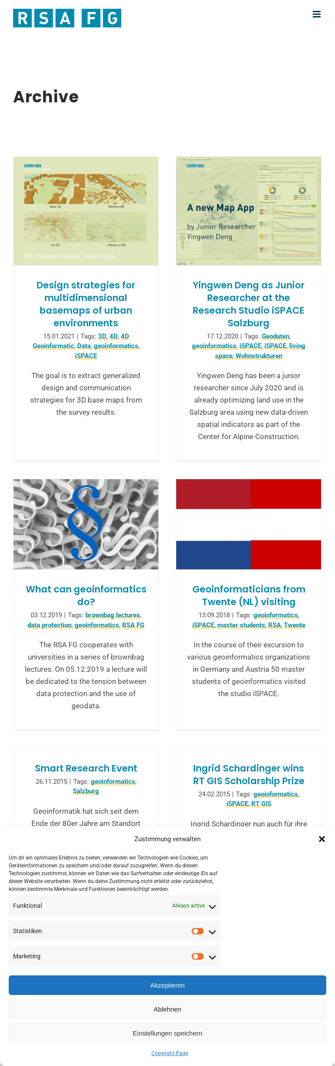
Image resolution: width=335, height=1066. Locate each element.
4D (113, 336)
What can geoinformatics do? (86, 595)
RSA (274, 625)
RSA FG (133, 625)
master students (241, 625)
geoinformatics (116, 346)
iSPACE (86, 356)
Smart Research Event (86, 768)
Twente (294, 625)
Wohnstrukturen (259, 356)
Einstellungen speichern (167, 1033)
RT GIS (261, 804)
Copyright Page (169, 1053)
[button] (322, 839)
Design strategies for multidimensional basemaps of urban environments (86, 304)
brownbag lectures (112, 615)
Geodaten (275, 336)
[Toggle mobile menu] (317, 14)
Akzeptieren (167, 985)
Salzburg (86, 791)
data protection (49, 625)
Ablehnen (167, 1009)
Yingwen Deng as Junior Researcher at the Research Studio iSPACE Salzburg (248, 304)
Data (84, 346)
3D (102, 336)
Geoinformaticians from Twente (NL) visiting (248, 595)
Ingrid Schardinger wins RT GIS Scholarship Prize (248, 774)
